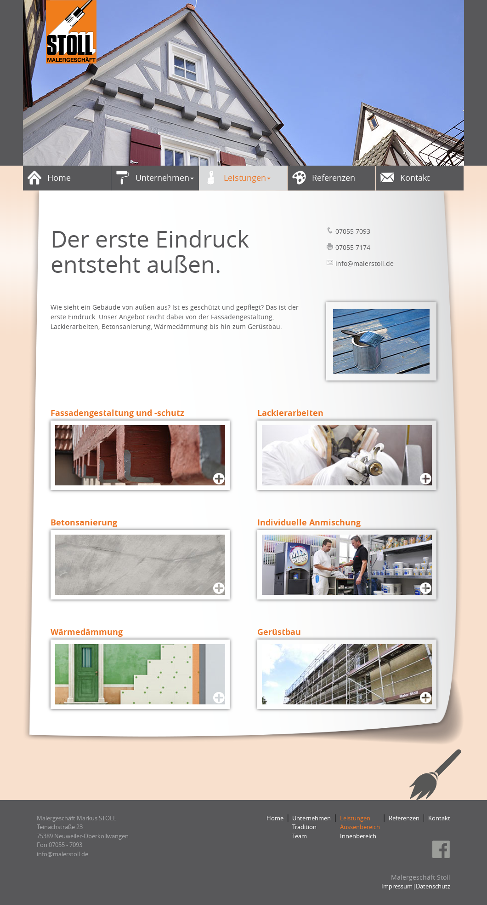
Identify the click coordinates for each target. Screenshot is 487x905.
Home (274, 818)
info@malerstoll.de (364, 263)
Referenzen (404, 818)
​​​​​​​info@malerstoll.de (62, 854)
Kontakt (439, 818)
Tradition (304, 827)
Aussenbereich (360, 827)
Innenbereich (358, 836)
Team (299, 836)
